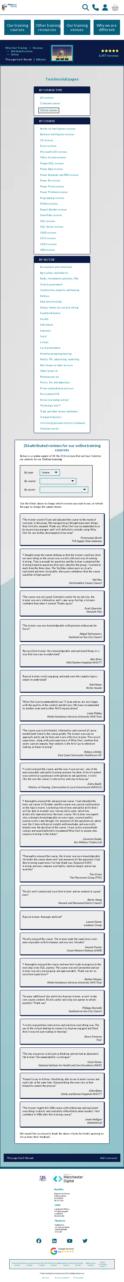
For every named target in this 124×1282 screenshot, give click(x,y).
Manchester (60, 1221)
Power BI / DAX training (41, 1264)
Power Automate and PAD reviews (59, 174)
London (58, 1205)
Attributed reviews (21, 51)
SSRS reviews (48, 244)
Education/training (51, 301)
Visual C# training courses (103, 1264)
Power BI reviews (50, 180)
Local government (50, 347)
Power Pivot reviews (52, 186)
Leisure (44, 342)
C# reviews (46, 140)
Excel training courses (17, 1264)
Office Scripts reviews (53, 157)
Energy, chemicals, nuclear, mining (59, 307)
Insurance (45, 330)
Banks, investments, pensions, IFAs (59, 278)
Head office (58, 1189)
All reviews (46, 97)
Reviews (38, 47)
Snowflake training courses (66, 1264)
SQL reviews (47, 221)
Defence (45, 296)
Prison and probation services (56, 388)
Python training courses (54, 1264)
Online (15, 54)
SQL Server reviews (51, 226)
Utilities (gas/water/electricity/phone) (62, 423)
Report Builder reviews (53, 209)
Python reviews (49, 203)
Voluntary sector (49, 428)
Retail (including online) (54, 399)
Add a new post (108, 1158)
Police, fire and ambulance (55, 382)
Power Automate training (29, 1264)
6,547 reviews (109, 55)
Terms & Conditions (62, 1278)
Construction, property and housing (59, 290)
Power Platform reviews (53, 192)
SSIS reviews (48, 238)
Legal (43, 336)
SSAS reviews (48, 232)
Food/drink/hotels (50, 313)
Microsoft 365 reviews (53, 151)
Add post (41, 59)
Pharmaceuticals (49, 376)
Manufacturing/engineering (56, 353)
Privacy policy (78, 1278)
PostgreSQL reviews (51, 163)
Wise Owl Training (16, 47)
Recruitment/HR (50, 394)
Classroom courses (50, 103)
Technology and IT (50, 405)
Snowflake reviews (51, 215)
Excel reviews (48, 145)
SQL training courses (78, 1264)
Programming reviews (52, 198)
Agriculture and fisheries (54, 272)
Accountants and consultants (56, 267)
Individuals (46, 324)
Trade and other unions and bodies (59, 411)
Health (44, 319)
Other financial (49, 370)
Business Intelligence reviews (57, 134)
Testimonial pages (62, 79)
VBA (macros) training (90, 1264)
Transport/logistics (51, 417)
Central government (51, 284)
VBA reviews (47, 249)
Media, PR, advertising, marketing (59, 359)
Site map (45, 1278)
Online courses (48, 110)
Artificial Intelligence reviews (57, 128)
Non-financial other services (56, 365)
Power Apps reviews (51, 169)
